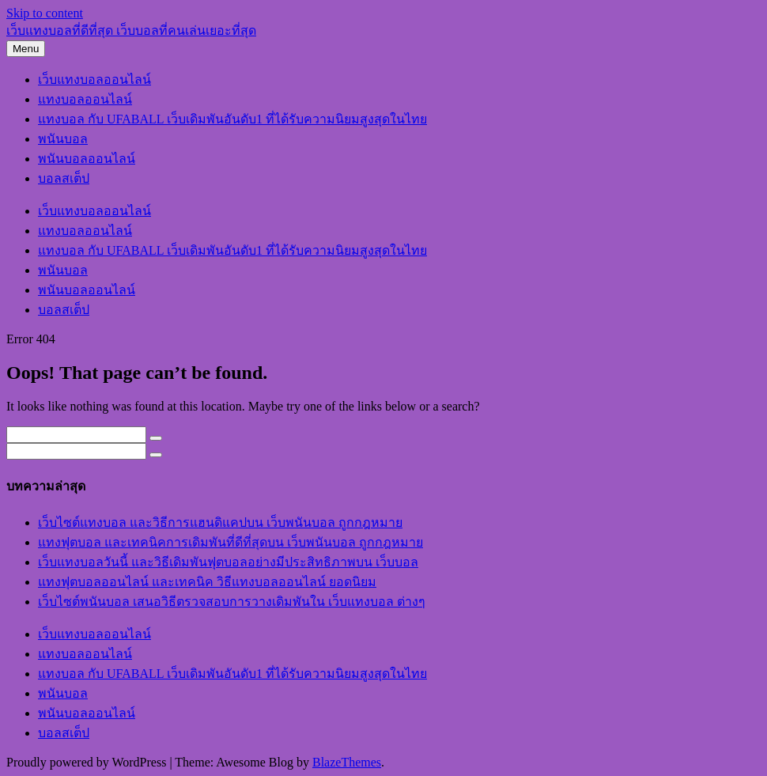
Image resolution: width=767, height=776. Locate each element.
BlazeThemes (346, 762)
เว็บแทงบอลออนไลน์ (94, 79)
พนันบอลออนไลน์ (86, 158)
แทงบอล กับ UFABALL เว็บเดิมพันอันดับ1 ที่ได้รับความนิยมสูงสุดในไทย (232, 119)
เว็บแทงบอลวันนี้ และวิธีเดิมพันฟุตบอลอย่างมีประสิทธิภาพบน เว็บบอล (228, 562)
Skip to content (44, 13)
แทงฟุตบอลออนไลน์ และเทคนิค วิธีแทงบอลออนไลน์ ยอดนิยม (207, 582)
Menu (26, 49)
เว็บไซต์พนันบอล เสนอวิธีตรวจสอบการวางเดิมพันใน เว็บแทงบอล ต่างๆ (231, 601)
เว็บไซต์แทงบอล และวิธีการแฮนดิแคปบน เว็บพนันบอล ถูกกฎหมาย (220, 522)
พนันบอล (63, 139)
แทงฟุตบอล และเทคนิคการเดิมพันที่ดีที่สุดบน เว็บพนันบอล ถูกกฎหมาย (230, 542)
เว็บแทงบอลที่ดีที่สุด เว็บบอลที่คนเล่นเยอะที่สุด (131, 30)
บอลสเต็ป (63, 178)
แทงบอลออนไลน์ (85, 99)
